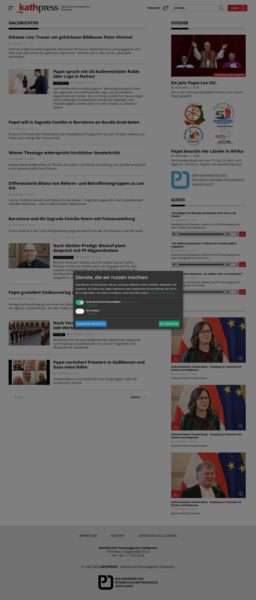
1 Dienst (91, 305)
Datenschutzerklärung (161, 292)
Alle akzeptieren (169, 323)
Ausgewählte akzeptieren (90, 323)
